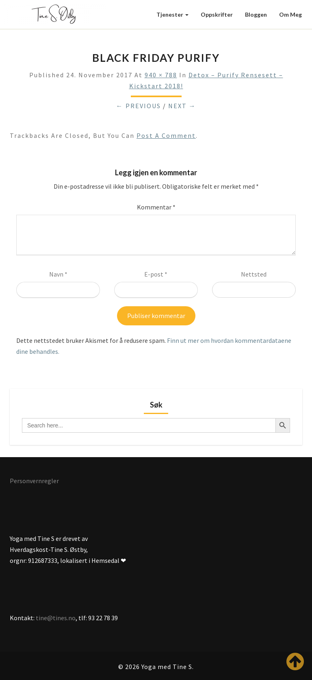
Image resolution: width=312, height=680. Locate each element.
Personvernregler (34, 481)
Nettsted (253, 274)
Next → (182, 106)
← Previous (138, 106)
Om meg (290, 14)
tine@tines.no (56, 618)
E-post (155, 274)
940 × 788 (161, 75)
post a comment (166, 135)
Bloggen (256, 14)
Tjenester (172, 14)
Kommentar (156, 207)
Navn (58, 274)
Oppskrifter (217, 14)
